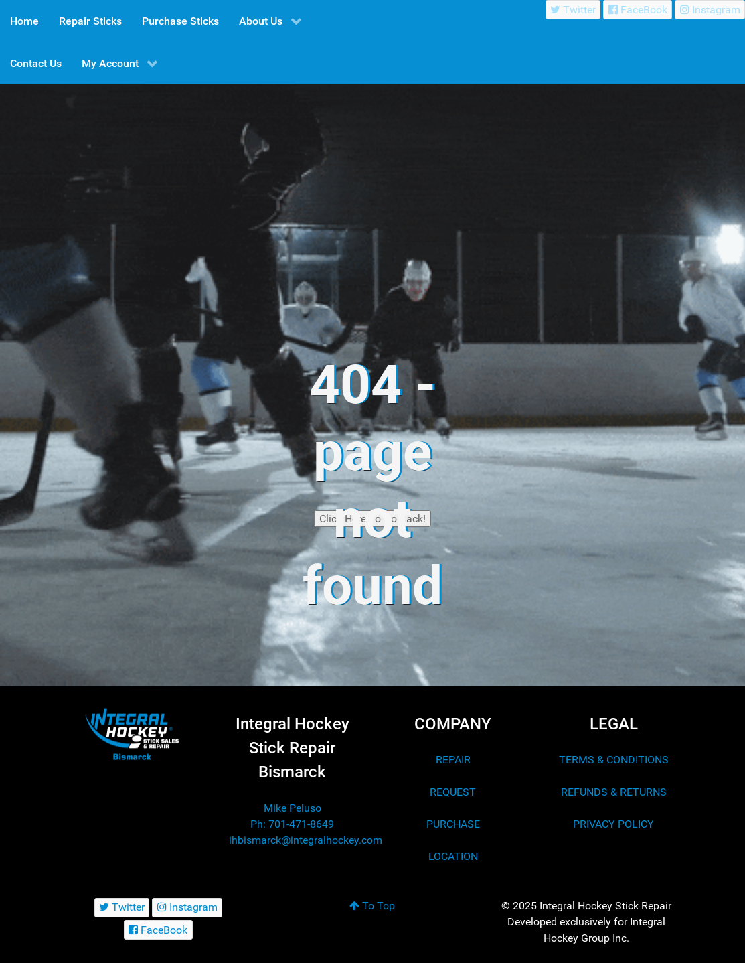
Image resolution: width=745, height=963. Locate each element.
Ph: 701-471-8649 (292, 824)
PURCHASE (453, 824)
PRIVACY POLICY (613, 824)
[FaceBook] (637, 9)
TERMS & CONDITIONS (614, 759)
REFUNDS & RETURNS (614, 792)
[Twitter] (573, 9)
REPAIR (453, 759)
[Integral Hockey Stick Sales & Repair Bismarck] (132, 734)
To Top (372, 905)
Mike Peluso (292, 808)
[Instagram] (710, 9)
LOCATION (453, 856)
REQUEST (453, 792)
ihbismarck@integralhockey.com (305, 840)
